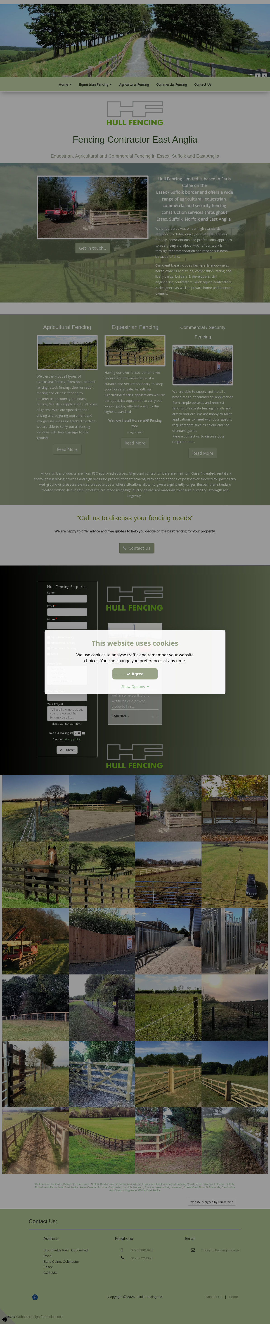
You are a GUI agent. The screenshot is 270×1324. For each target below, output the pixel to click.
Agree (135, 673)
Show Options (135, 686)
